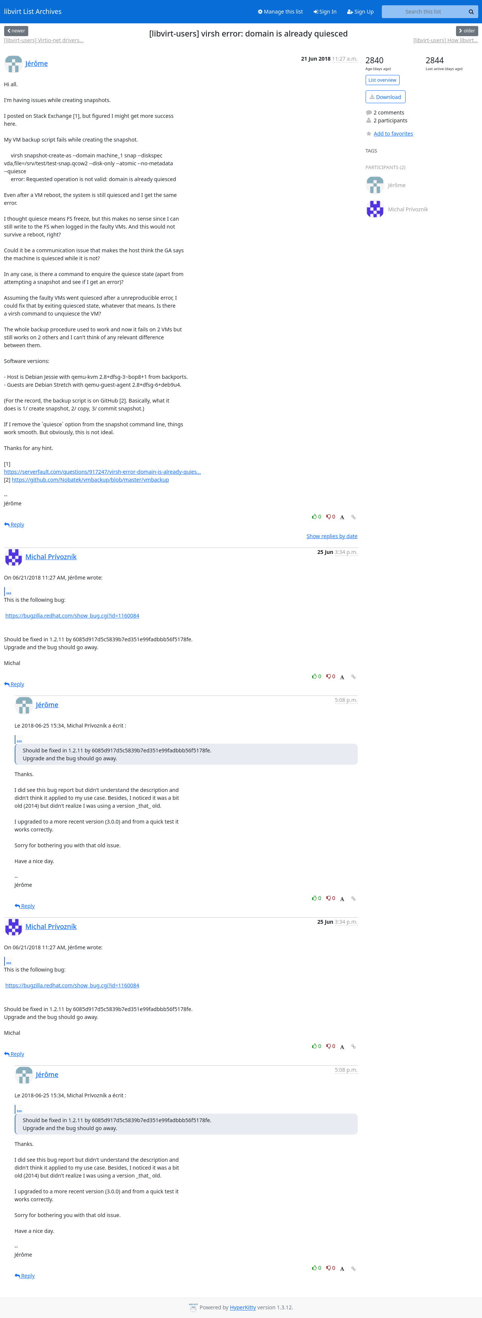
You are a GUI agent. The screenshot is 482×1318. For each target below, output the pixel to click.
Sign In (325, 11)
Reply (14, 524)
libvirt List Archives (33, 11)
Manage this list (280, 11)
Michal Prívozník (51, 556)
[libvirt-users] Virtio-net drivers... (44, 40)
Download (385, 97)
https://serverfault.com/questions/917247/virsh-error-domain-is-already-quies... (102, 471)
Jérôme (37, 63)
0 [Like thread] (317, 516)
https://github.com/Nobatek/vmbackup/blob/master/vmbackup (90, 479)
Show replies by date (332, 536)
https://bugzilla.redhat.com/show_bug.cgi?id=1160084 (72, 615)
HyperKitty (243, 1307)
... (9, 591)
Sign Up (360, 11)
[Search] (471, 11)
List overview (383, 80)
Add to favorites (389, 133)
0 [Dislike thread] (331, 516)
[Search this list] (423, 11)
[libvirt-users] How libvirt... (445, 40)
